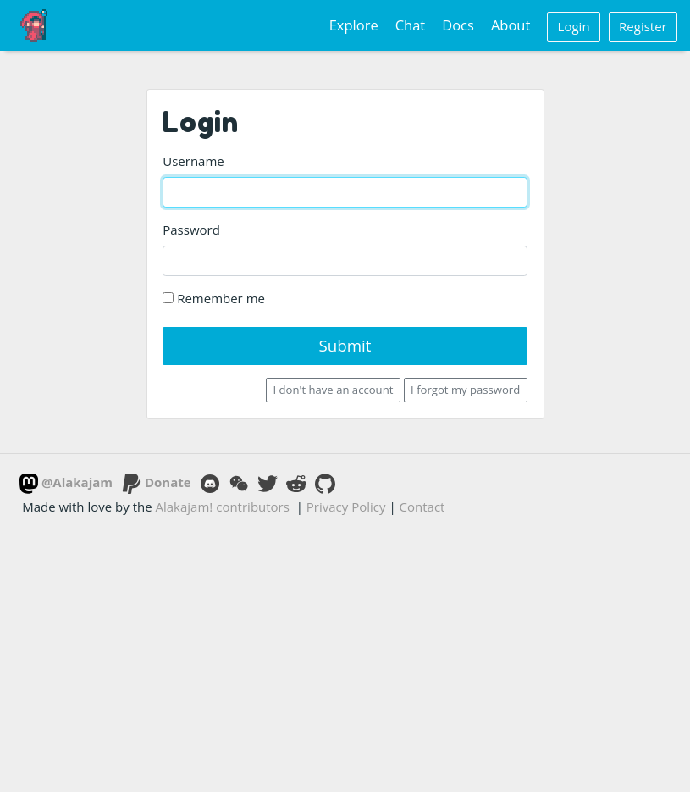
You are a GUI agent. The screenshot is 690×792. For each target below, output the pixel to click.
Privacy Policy (346, 506)
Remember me (214, 298)
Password (191, 229)
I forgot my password (465, 389)
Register (643, 26)
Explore (353, 25)
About (510, 25)
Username (193, 160)
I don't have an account (333, 389)
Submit (344, 345)
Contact (422, 506)
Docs (458, 25)
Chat (410, 25)
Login (574, 26)
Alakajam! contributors (223, 506)
